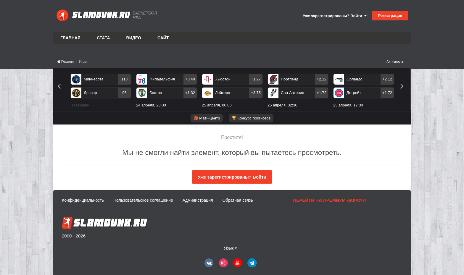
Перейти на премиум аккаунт (330, 200)
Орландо (354, 79)
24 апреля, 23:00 (151, 105)
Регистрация (390, 15)
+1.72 (321, 92)
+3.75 (256, 92)
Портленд (289, 79)
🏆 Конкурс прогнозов (251, 118)
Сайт (163, 37)
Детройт (354, 92)
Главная (70, 37)
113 (124, 79)
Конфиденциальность (83, 200)
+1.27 (256, 79)
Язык (230, 248)
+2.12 (321, 79)
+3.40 (190, 79)
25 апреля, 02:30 (282, 105)
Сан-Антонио (292, 92)
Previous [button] (61, 93)
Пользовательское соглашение (143, 200)
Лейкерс (222, 92)
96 (124, 92)
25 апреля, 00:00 (217, 105)
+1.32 (190, 92)
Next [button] (404, 93)
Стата (103, 37)
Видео (133, 37)
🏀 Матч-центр (207, 118)
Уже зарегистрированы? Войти (335, 16)
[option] (101, 91)
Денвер (90, 92)
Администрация (198, 200)
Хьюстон (223, 79)
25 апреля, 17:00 (348, 105)
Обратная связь (238, 200)
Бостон (155, 92)
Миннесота (93, 79)
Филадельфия (162, 79)
